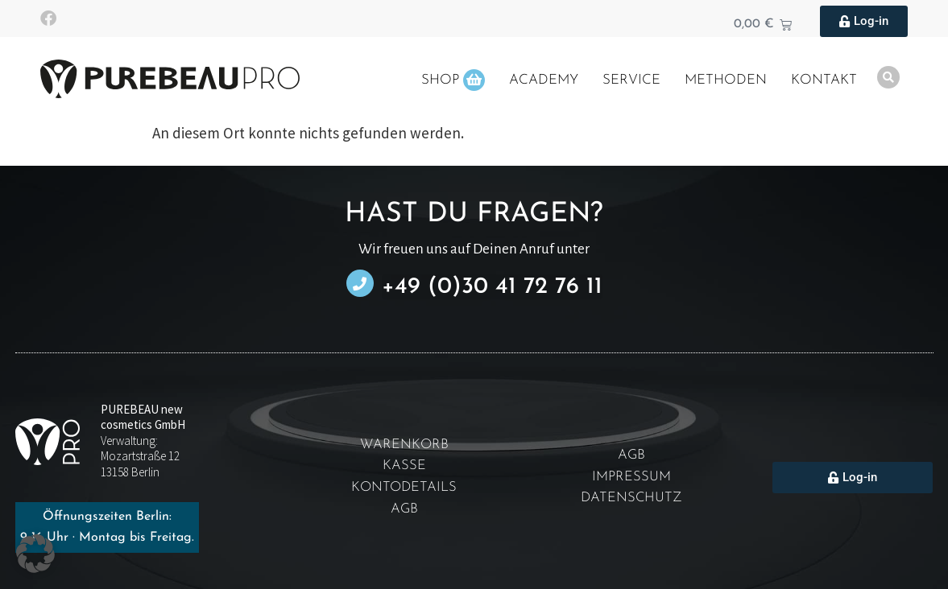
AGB (404, 510)
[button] (35, 553)
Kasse (404, 466)
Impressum (631, 477)
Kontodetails (404, 488)
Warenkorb (404, 444)
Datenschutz (631, 499)
